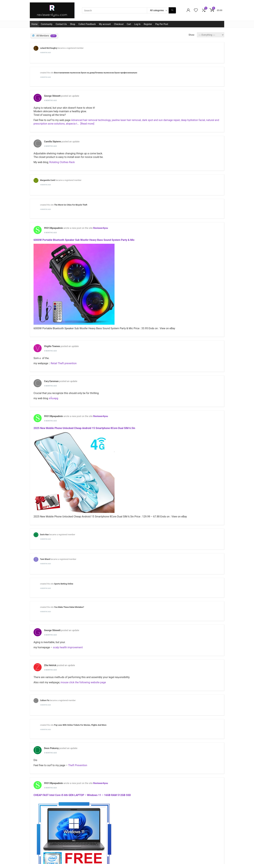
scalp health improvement (68, 647)
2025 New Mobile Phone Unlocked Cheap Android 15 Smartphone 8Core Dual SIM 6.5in (84, 428)
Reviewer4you (100, 228)
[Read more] (87, 123)
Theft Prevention (77, 765)
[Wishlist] (196, 10)
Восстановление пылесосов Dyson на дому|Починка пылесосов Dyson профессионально (95, 73)
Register (148, 24)
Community (46, 24)
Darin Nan (44, 534)
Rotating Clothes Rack (62, 162)
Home (34, 24)
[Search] (172, 10)
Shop (72, 24)
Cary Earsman (51, 381)
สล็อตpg (53, 398)
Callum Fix (44, 700)
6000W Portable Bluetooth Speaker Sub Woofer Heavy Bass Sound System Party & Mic (84, 239)
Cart (129, 24)
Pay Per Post (161, 24)
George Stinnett (52, 96)
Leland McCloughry (48, 48)
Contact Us (61, 24)
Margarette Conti (47, 180)
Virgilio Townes (52, 346)
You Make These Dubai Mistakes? (69, 607)
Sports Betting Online (63, 584)
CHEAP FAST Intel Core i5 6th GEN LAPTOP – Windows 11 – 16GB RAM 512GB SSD (82, 795)
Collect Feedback (87, 24)
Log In (137, 24)
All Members (46, 35)
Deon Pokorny (51, 748)
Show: (192, 35)
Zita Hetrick (50, 665)
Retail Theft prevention (64, 363)
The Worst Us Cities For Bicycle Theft (70, 205)
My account (105, 24)
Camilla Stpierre (52, 141)
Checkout (119, 24)
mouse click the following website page (83, 682)
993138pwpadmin (53, 228)
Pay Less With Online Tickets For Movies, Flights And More (80, 725)
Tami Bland (45, 559)
